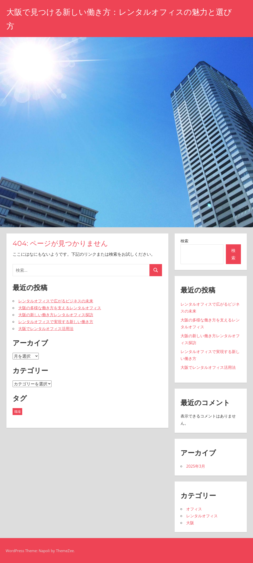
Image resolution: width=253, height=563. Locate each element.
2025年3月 (195, 466)
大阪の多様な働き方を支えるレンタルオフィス (59, 308)
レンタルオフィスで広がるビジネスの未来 (55, 301)
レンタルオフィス (202, 516)
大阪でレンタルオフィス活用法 (45, 328)
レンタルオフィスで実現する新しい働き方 (55, 321)
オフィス (194, 509)
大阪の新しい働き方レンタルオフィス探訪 (55, 314)
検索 (184, 241)
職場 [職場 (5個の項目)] (17, 411)
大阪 (190, 522)
